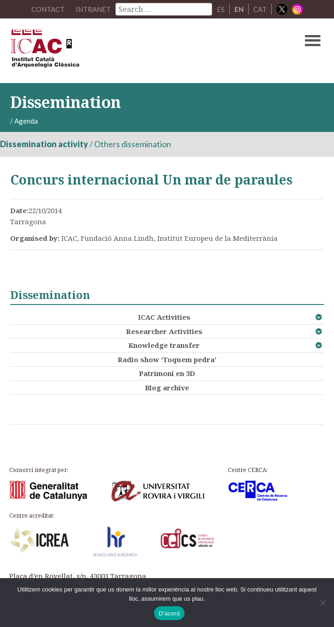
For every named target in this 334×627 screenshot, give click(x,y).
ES (221, 9)
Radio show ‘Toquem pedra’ (167, 359)
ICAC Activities (164, 317)
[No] (322, 602)
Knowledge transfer (164, 345)
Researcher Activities (164, 331)
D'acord (169, 613)
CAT (260, 9)
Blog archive (167, 387)
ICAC (133, 51)
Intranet (93, 9)
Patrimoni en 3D (167, 373)
